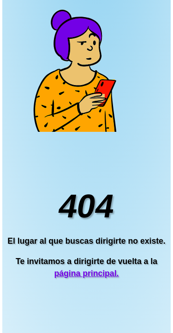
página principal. (86, 273)
